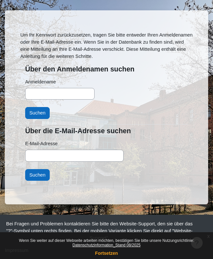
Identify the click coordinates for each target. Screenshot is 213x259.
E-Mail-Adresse (41, 143)
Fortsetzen (106, 253)
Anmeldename (40, 81)
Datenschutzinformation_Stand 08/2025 (107, 245)
